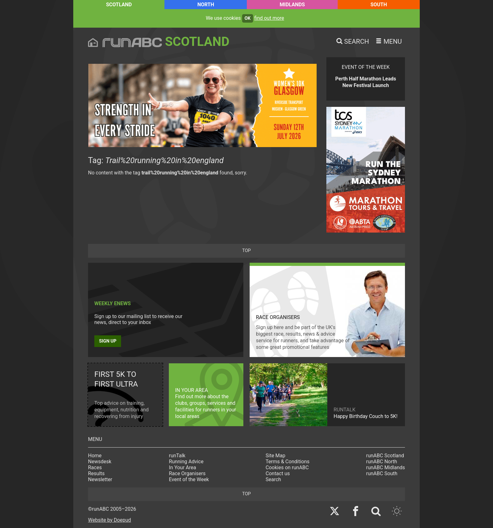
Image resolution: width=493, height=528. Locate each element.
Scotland (119, 5)
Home (95, 456)
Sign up (107, 341)
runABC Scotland (385, 456)
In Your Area (182, 467)
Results (96, 473)
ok (248, 18)
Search (273, 479)
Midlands (292, 5)
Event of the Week (189, 479)
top (246, 250)
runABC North (381, 462)
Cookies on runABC (287, 467)
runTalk (177, 456)
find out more (269, 18)
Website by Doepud (109, 520)
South (378, 5)
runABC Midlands (385, 467)
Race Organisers (187, 473)
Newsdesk (99, 462)
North (205, 5)
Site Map (275, 456)
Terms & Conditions (288, 462)
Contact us (278, 473)
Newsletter (100, 479)
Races (95, 467)
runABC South (381, 473)
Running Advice (186, 462)
